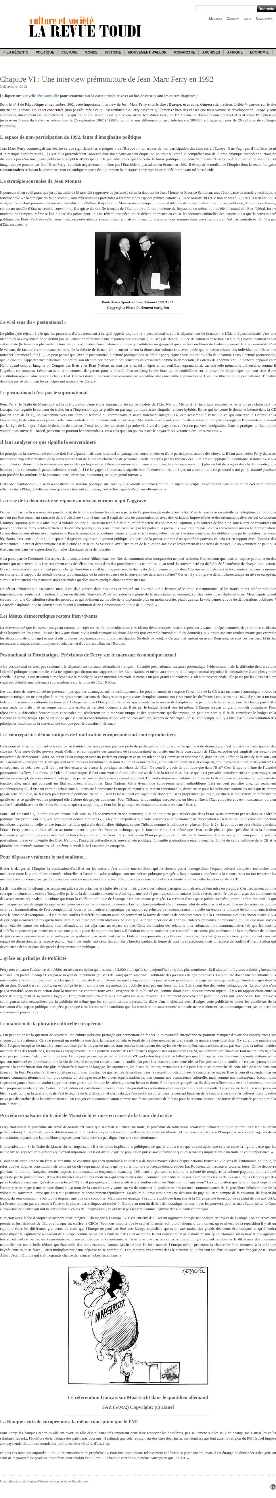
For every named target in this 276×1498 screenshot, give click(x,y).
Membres (215, 19)
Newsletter (264, 19)
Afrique (235, 52)
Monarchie (184, 52)
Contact (233, 19)
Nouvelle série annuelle (40, 96)
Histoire (113, 52)
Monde (91, 52)
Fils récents (15, 52)
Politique (45, 52)
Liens (247, 19)
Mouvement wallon (147, 52)
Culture (69, 52)
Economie (259, 52)
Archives (211, 52)
